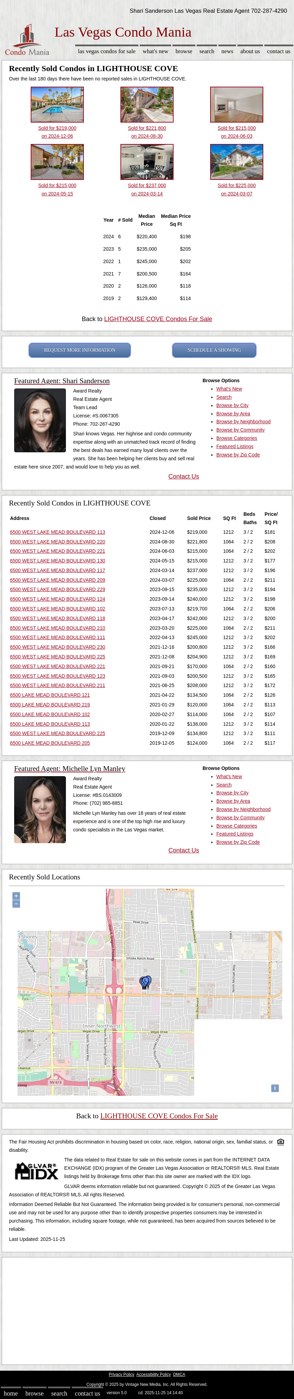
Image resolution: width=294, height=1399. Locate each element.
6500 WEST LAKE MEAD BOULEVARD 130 (57, 560)
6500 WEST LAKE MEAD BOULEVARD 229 (57, 589)
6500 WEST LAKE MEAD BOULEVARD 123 (57, 676)
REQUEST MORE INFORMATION (80, 350)
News (228, 51)
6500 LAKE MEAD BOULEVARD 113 (50, 724)
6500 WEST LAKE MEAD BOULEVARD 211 (57, 685)
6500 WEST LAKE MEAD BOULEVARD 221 (57, 551)
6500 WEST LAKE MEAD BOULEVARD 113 (57, 532)
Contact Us (279, 51)
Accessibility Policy (153, 1374)
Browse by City (232, 405)
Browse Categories (236, 438)
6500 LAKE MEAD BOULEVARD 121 (50, 695)
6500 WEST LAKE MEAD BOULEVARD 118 (57, 618)
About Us (250, 51)
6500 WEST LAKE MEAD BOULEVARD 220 (57, 541)
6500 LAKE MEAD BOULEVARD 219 (50, 704)
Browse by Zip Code (238, 454)
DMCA (179, 1374)
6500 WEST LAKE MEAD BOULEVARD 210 (57, 628)
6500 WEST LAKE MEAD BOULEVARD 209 (57, 580)
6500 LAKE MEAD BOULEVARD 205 (50, 743)
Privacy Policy (121, 1374)
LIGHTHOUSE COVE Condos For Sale (158, 319)
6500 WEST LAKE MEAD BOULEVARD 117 (57, 570)
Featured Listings (234, 446)
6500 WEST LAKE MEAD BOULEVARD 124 (57, 599)
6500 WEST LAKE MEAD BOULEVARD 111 (57, 637)
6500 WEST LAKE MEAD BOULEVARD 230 (57, 647)
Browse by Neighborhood (243, 421)
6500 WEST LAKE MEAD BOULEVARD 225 (57, 656)
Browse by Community (240, 430)
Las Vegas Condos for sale (107, 51)
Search (206, 51)
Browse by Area (233, 413)
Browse (184, 51)
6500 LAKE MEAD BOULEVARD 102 (50, 714)
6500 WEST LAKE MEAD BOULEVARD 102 (57, 608)
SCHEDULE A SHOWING (214, 350)
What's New (155, 51)
